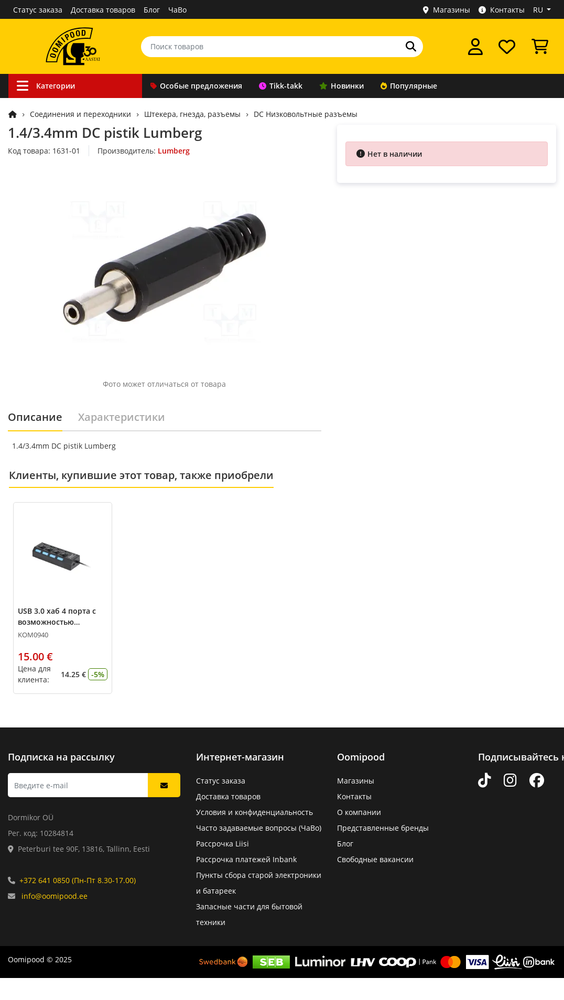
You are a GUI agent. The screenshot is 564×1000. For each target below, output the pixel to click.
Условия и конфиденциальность (254, 812)
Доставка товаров (103, 10)
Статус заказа (37, 10)
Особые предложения (196, 86)
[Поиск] (411, 46)
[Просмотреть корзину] (540, 47)
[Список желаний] (507, 47)
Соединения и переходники (80, 114)
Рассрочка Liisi (222, 844)
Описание (35, 417)
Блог (152, 10)
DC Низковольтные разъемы (305, 114)
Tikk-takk (280, 86)
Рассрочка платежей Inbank (246, 859)
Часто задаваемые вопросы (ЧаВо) (258, 828)
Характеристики (121, 417)
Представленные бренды (383, 828)
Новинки (341, 86)
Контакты (502, 10)
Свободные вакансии (375, 859)
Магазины (446, 10)
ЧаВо (177, 10)
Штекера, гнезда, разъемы (192, 114)
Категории (46, 85)
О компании (359, 812)
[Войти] (475, 47)
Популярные (409, 86)
